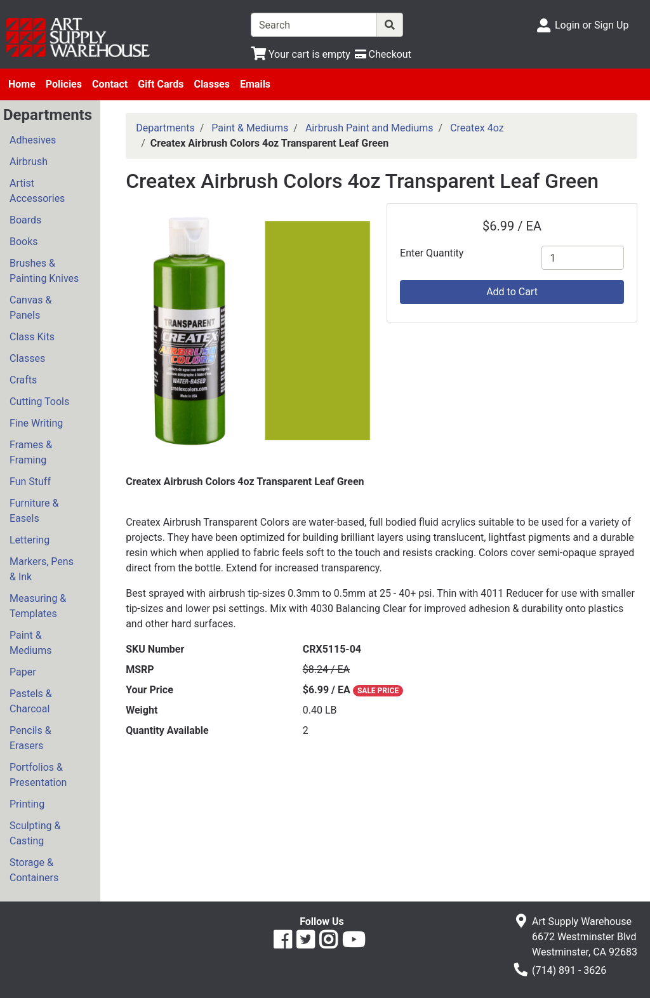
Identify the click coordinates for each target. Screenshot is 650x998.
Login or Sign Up (591, 25)
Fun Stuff (30, 482)
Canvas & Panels (30, 307)
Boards (25, 220)
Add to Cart (512, 292)
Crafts (23, 380)
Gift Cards (160, 84)
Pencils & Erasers (30, 738)
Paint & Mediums (30, 642)
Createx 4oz (476, 128)
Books (24, 242)
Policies (64, 84)
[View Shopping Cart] (300, 54)
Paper (23, 672)
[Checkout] (383, 54)
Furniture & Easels (34, 510)
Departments (165, 128)
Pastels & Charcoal (31, 701)
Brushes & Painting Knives (44, 270)
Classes (212, 84)
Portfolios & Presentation (38, 774)
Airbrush (29, 162)
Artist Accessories (37, 190)
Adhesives (33, 140)
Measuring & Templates (38, 606)
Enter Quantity (431, 253)
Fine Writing (36, 423)
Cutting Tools (39, 402)
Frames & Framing (31, 452)
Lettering (30, 540)
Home (22, 84)
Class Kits (32, 337)
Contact (110, 84)
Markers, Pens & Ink (42, 569)
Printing (27, 804)
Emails (255, 84)
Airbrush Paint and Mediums (369, 128)
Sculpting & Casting (35, 833)
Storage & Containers (34, 870)
